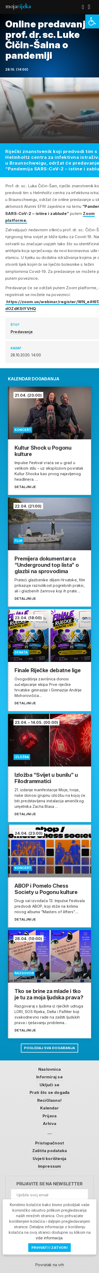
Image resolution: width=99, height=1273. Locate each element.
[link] (92, 21)
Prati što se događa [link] (50, 1092)
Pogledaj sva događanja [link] (49, 1048)
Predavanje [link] (22, 332)
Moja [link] (18, 6)
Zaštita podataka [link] (49, 1150)
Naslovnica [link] (49, 1069)
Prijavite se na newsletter (49, 1183)
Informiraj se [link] (49, 1076)
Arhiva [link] (49, 1123)
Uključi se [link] (49, 1084)
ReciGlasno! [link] (49, 1100)
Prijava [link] (49, 1115)
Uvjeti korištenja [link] (49, 1158)
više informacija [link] (49, 1238)
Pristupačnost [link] (49, 1143)
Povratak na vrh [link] (49, 1264)
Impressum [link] (49, 1166)
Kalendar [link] (49, 1107)
